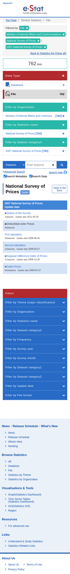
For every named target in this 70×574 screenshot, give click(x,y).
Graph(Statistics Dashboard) (24, 494)
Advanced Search (14, 171)
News (11, 432)
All (9, 461)
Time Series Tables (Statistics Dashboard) (21, 500)
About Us (13, 564)
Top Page (11, 20)
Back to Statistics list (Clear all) (48, 53)
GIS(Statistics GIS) (19, 506)
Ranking (13, 446)
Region (12, 510)
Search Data (38, 176)
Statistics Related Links (21, 545)
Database (13, 466)
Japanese (7, 3)
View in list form (59, 189)
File (10, 470)
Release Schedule (18, 437)
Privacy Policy (16, 569)
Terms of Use (34, 564)
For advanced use (18, 526)
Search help (58, 172)
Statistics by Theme (19, 475)
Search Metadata (15, 176)
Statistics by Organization (23, 479)
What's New (15, 441)
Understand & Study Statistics (25, 541)
